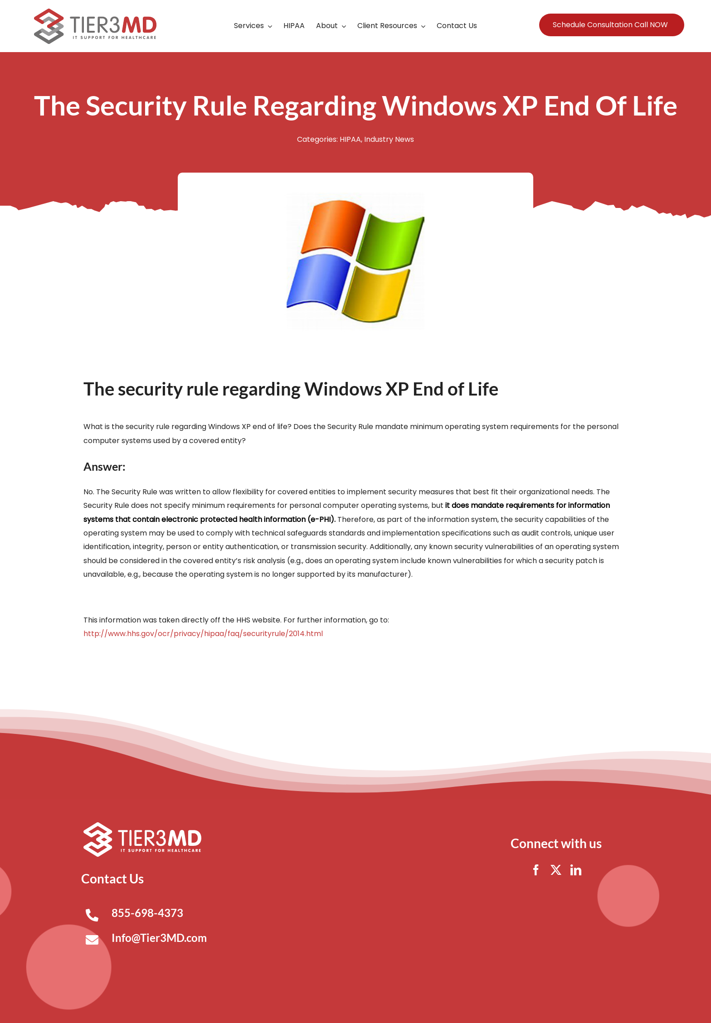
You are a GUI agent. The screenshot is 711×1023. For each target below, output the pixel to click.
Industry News (389, 139)
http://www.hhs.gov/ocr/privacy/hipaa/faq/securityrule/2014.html (203, 633)
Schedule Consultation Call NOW (610, 24)
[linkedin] (575, 869)
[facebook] (536, 869)
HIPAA (350, 139)
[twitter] (555, 869)
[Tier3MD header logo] (95, 12)
